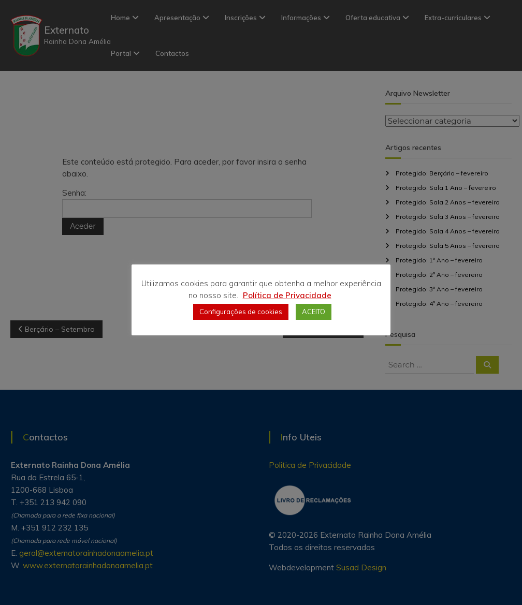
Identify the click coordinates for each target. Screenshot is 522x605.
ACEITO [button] (313, 311)
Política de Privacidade (287, 295)
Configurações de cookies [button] (240, 311)
